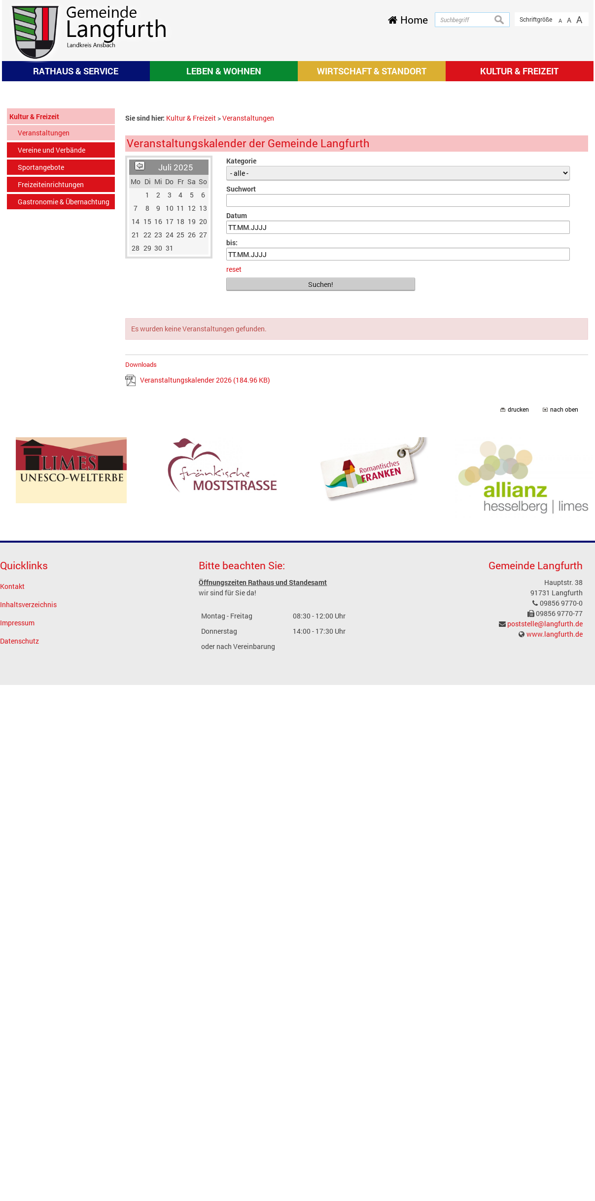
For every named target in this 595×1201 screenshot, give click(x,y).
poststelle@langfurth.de (545, 753)
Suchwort (241, 319)
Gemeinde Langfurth (536, 696)
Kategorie (241, 290)
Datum (236, 345)
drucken (518, 539)
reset (234, 399)
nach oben (564, 539)
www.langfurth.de (554, 764)
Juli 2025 (175, 297)
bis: (232, 372)
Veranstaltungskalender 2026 (205, 510)
